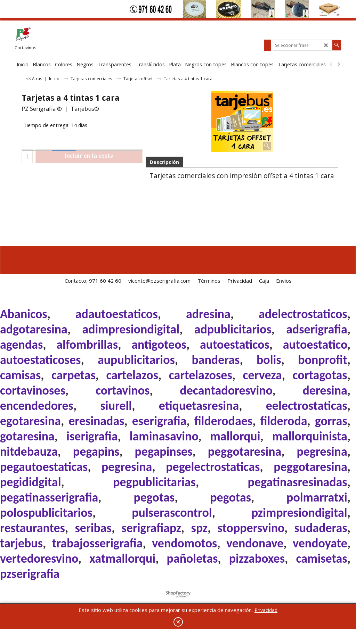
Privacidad (265, 610)
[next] (338, 64)
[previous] (331, 64)
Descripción (164, 162)
